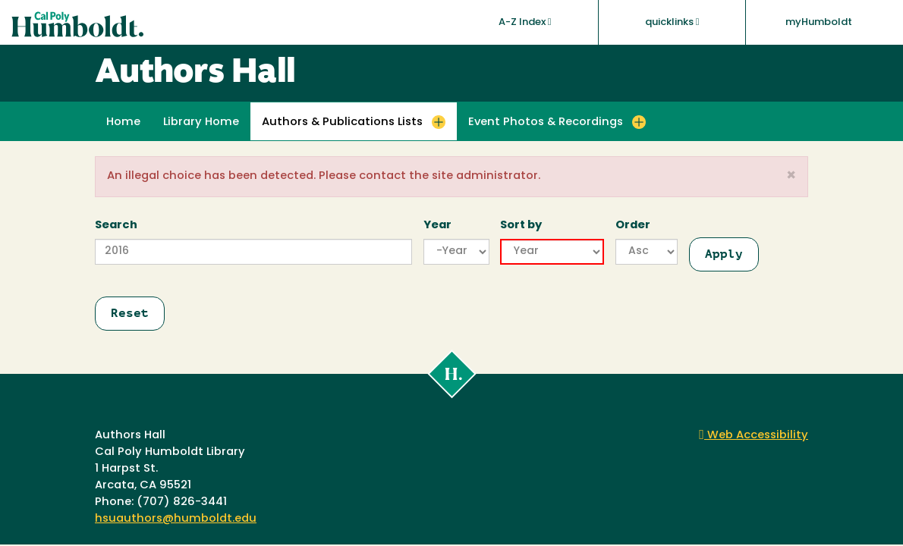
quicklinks (672, 22)
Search (116, 225)
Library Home (201, 122)
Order (632, 225)
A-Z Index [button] (525, 22)
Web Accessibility (753, 435)
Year (437, 225)
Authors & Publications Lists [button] (342, 122)
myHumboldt (818, 22)
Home (123, 122)
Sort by (521, 225)
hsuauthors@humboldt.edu (175, 519)
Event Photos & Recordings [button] (545, 122)
